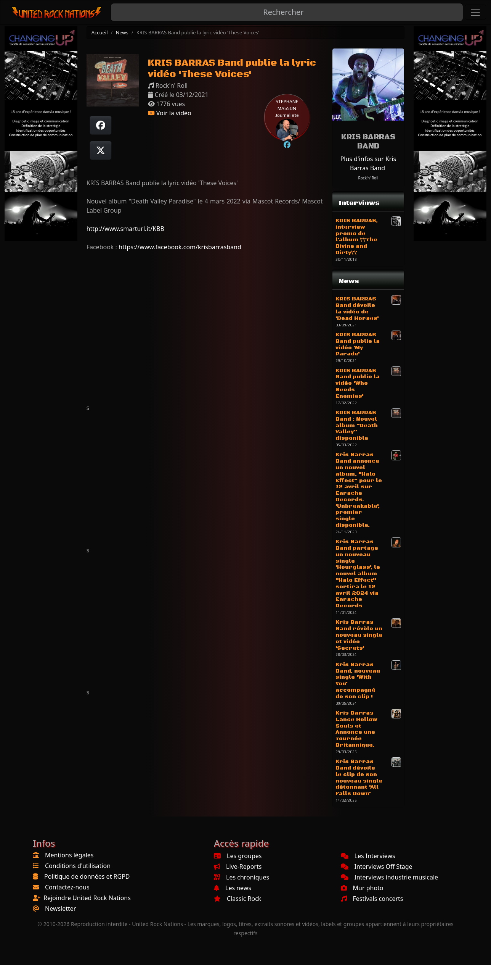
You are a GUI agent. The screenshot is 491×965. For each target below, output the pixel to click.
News (122, 32)
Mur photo (362, 888)
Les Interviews (368, 856)
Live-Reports (238, 866)
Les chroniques (241, 877)
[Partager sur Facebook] (101, 125)
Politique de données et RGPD (87, 876)
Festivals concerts (372, 898)
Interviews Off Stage (376, 866)
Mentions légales (69, 855)
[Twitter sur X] (101, 150)
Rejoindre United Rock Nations (87, 898)
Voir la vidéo (169, 113)
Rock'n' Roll (368, 178)
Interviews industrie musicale (389, 877)
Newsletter (60, 908)
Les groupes (238, 856)
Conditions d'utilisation (78, 866)
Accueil (99, 32)
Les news (232, 888)
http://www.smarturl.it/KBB (125, 228)
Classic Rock (237, 898)
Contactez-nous (67, 887)
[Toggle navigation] (475, 12)
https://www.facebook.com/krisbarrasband (180, 247)
